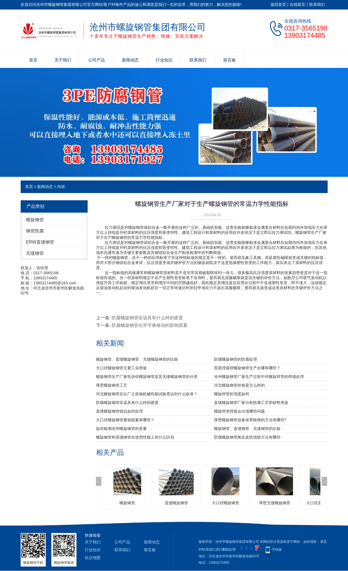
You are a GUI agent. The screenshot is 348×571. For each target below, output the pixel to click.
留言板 (229, 60)
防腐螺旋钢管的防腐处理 (235, 359)
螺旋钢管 (35, 219)
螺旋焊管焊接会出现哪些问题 (239, 411)
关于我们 (62, 60)
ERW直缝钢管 (40, 242)
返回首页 (278, 4)
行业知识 (164, 60)
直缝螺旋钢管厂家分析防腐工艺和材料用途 (251, 402)
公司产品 (96, 60)
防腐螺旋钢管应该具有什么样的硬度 (147, 317)
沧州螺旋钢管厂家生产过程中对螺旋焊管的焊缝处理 (259, 376)
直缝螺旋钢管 (176, 503)
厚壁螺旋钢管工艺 (111, 385)
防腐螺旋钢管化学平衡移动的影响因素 (150, 325)
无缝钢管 (35, 253)
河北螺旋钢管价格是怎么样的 (239, 385)
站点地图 (92, 557)
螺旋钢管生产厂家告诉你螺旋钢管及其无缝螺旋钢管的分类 (147, 376)
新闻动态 (130, 60)
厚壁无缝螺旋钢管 (274, 503)
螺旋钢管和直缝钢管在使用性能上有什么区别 (135, 437)
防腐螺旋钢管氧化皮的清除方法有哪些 (247, 437)
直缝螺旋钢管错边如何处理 (119, 411)
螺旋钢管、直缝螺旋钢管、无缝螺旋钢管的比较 (137, 359)
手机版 (277, 549)
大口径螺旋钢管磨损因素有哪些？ (125, 420)
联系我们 (317, 4)
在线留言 (297, 4)
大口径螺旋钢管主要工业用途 (121, 368)
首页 (33, 60)
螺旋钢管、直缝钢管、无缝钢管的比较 (247, 428)
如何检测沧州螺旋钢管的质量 (121, 428)
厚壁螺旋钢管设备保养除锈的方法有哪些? (250, 420)
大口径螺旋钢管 (225, 503)
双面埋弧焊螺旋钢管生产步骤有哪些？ (247, 368)
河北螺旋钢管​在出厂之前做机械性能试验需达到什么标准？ (147, 394)
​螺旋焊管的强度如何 (231, 394)
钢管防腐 (35, 231)
